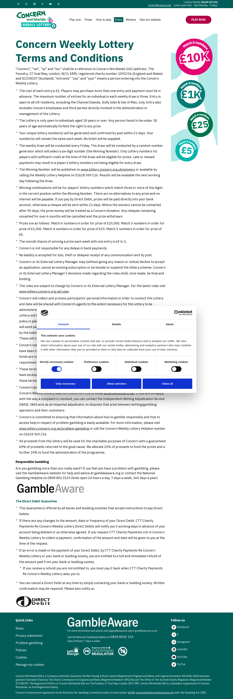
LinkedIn (179, 649)
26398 (131, 692)
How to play (103, 19)
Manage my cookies (30, 665)
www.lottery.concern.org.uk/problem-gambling (54, 429)
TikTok (178, 664)
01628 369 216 (209, 2)
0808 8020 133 (122, 637)
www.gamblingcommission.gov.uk (154, 692)
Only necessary (65, 383)
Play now (75, 19)
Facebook (180, 627)
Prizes (88, 19)
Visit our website (150, 19)
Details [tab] (116, 324)
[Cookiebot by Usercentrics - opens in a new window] (176, 312)
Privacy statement (29, 636)
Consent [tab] (63, 324)
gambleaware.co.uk (146, 630)
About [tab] (170, 324)
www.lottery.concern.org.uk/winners (108, 169)
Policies (21, 650)
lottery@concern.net (159, 5)
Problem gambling (29, 643)
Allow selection (116, 383)
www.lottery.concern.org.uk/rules (44, 291)
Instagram (180, 642)
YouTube (179, 657)
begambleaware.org (120, 630)
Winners (131, 19)
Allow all (167, 383)
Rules (118, 19)
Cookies (21, 657)
